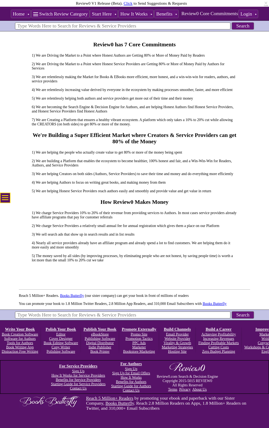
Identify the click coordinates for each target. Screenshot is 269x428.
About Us (199, 389)
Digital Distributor (100, 343)
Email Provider (177, 334)
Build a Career (219, 329)
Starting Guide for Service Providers (78, 384)
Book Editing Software (61, 343)
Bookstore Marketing (139, 351)
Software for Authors (20, 338)
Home (19, 14)
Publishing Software (100, 338)
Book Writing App (20, 347)
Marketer (139, 347)
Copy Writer (61, 347)
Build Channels (177, 329)
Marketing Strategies (177, 347)
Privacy (185, 389)
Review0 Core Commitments (209, 13)
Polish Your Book (61, 329)
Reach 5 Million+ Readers (109, 398)
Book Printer (100, 351)
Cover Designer (61, 338)
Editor (61, 334)
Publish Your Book (100, 329)
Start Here (102, 14)
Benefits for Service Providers (78, 380)
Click (128, 3)
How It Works (134, 14)
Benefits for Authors (131, 382)
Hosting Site (177, 351)
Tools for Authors (20, 343)
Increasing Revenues (218, 338)
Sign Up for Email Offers (131, 373)
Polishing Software (61, 351)
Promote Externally (139, 329)
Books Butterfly (72, 295)
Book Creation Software (20, 334)
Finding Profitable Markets (218, 343)
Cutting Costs (218, 347)
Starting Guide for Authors (131, 386)
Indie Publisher (100, 347)
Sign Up (78, 371)
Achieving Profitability (218, 334)
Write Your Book (20, 329)
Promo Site (139, 334)
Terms (172, 389)
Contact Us (78, 388)
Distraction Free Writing (20, 351)
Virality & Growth (177, 343)
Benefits (164, 14)
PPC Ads (139, 343)
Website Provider (177, 338)
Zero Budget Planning (218, 351)
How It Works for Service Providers (78, 375)
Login (246, 14)
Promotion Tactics (139, 338)
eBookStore (100, 334)
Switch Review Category (63, 14)
